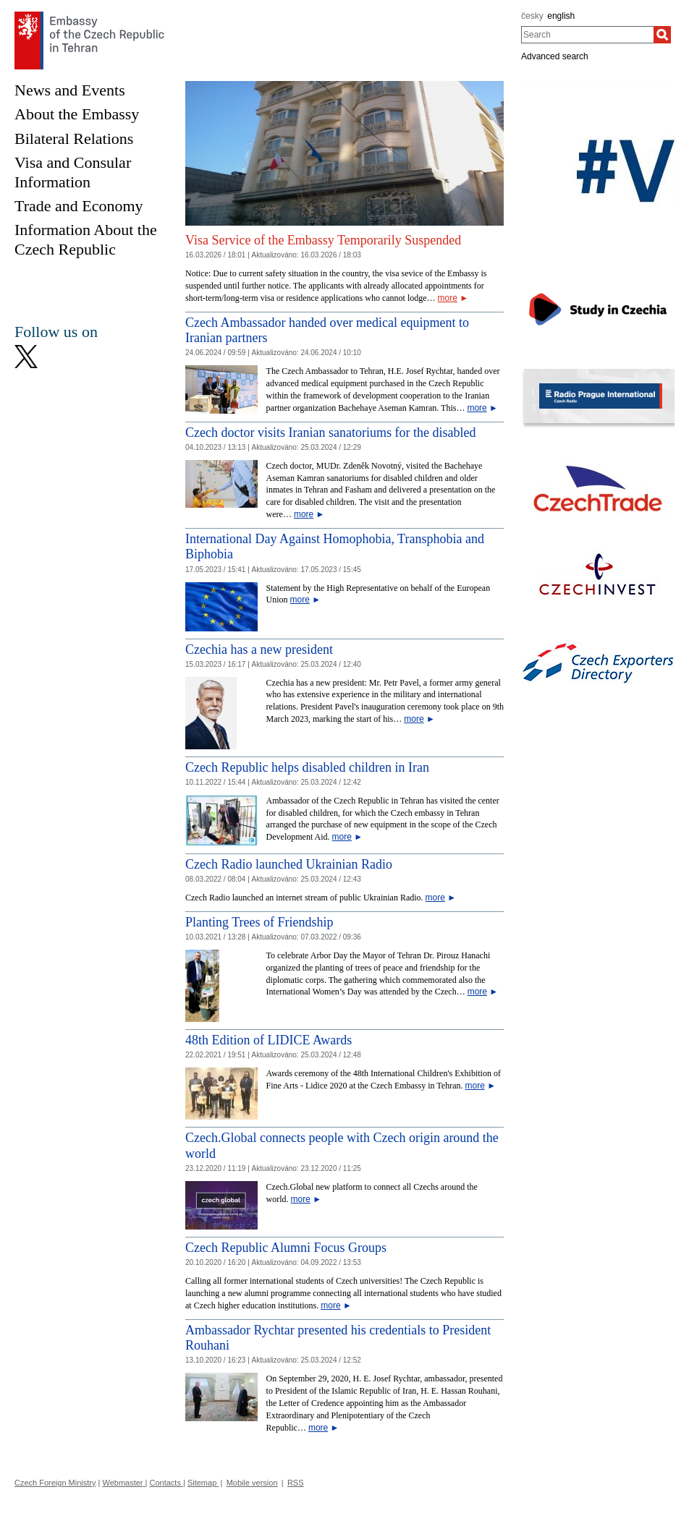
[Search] (662, 34)
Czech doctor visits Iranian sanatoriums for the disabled (330, 432)
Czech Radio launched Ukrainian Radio (288, 864)
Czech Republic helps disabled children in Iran (307, 767)
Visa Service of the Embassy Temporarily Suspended (323, 240)
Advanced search (554, 56)
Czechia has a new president (259, 649)
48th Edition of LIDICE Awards (268, 1040)
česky (532, 16)
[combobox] (587, 34)
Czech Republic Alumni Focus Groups (285, 1247)
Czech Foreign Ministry (55, 1482)
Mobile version (252, 1482)
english (561, 16)
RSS (295, 1482)
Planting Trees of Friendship (259, 922)
